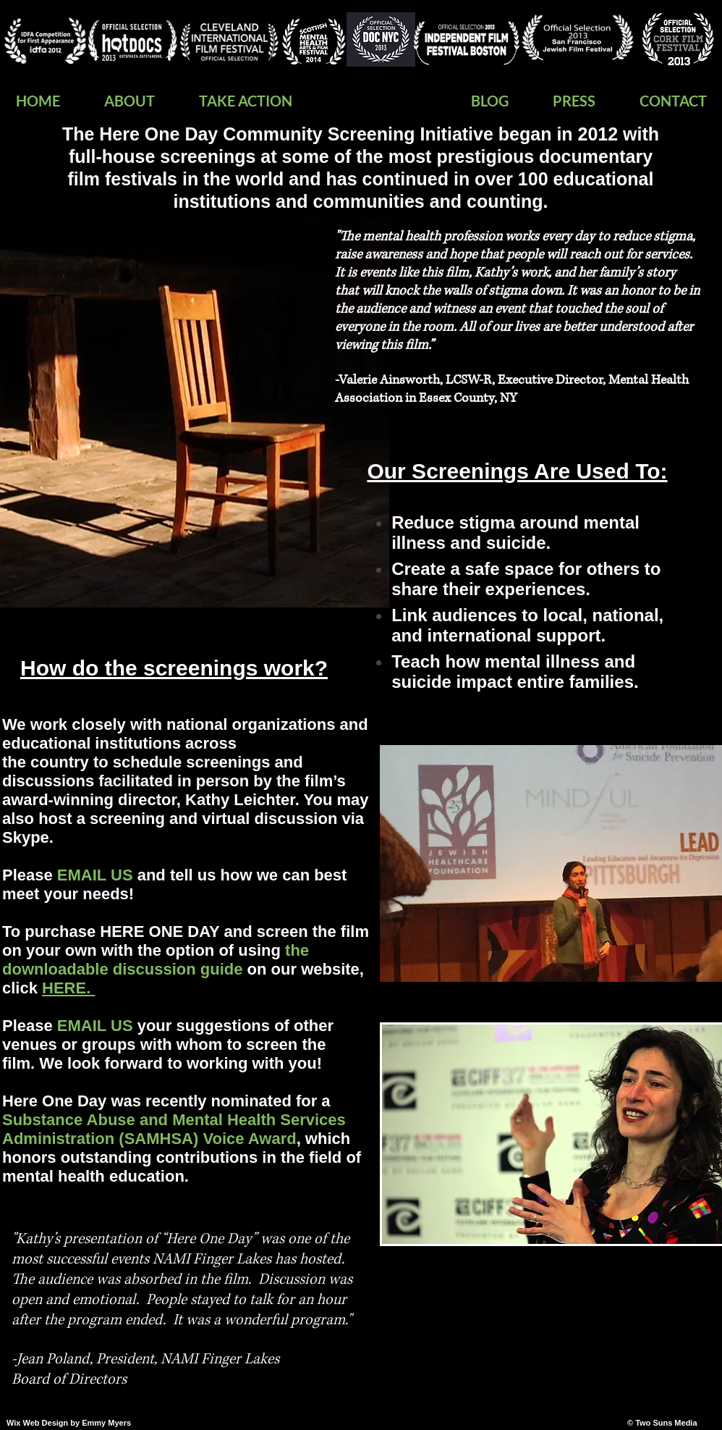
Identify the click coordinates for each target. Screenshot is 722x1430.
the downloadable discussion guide (155, 959)
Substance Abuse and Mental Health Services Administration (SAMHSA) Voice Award (174, 1129)
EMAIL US (95, 1026)
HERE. (68, 988)
